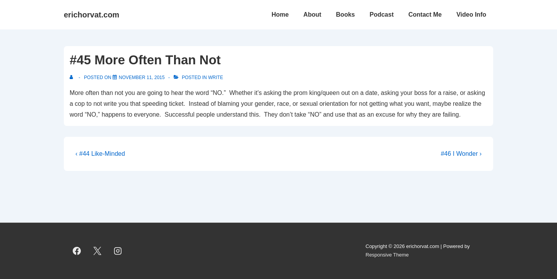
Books (345, 14)
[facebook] (77, 251)
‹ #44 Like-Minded (100, 153)
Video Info (471, 14)
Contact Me (425, 14)
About (312, 14)
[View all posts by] (73, 77)
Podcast (381, 14)
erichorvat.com (91, 14)
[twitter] (97, 251)
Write (215, 77)
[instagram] (118, 251)
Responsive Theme (387, 255)
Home (280, 14)
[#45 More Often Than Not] (142, 77)
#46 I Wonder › (461, 153)
